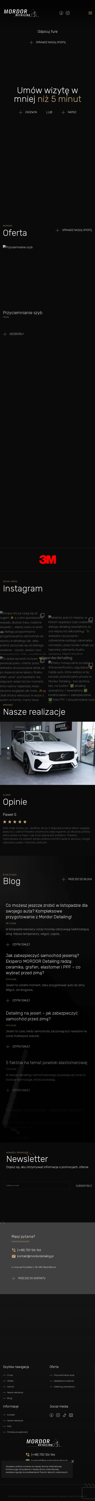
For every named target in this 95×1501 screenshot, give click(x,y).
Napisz (72, 112)
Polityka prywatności (17, 1432)
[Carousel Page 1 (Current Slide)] (8, 748)
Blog (9, 1398)
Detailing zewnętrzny (64, 1386)
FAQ (9, 1426)
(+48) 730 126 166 (43, 1454)
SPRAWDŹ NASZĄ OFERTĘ (51, 42)
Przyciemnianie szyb (64, 1375)
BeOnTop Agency (78, 1496)
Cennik (10, 1386)
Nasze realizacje (15, 1392)
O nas (10, 1375)
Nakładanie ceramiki (64, 1381)
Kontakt (11, 1414)
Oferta (10, 1381)
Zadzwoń (31, 112)
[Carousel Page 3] (8, 758)
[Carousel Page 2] (8, 753)
